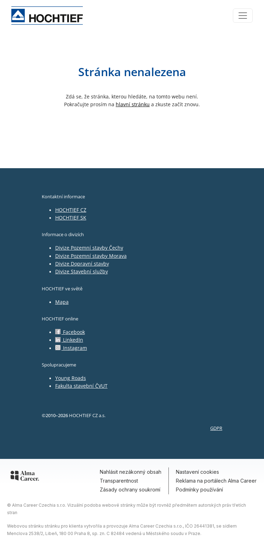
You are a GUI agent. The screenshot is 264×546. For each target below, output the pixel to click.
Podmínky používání (199, 490)
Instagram (71, 348)
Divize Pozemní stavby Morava (91, 255)
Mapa (62, 301)
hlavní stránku (133, 104)
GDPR (216, 428)
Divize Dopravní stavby (82, 263)
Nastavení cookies (197, 472)
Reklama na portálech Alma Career (216, 481)
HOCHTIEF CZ (70, 209)
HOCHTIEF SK (70, 217)
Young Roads (70, 378)
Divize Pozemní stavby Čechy (89, 247)
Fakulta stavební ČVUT (81, 385)
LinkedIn (69, 339)
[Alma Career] (24, 477)
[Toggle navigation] (243, 15)
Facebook (70, 332)
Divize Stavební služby (81, 271)
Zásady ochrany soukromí (130, 490)
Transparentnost (119, 481)
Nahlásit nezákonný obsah (130, 472)
